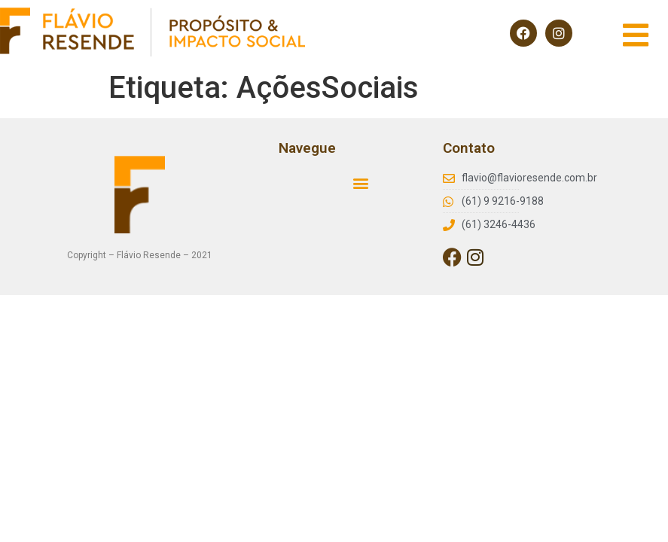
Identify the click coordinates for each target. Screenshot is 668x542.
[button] (361, 182)
